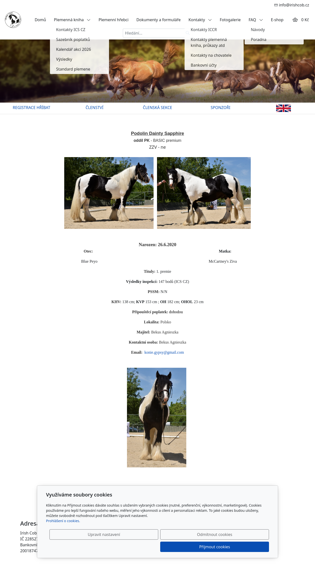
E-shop (277, 19)
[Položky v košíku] (295, 19)
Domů (40, 19)
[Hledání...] (153, 33)
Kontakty (200, 19)
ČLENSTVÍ (94, 107)
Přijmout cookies (245, 547)
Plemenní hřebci (113, 19)
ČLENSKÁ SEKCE (157, 107)
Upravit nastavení (147, 547)
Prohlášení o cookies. (63, 533)
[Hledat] (187, 33)
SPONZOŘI (220, 107)
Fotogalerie (230, 19)
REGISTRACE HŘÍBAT (31, 107)
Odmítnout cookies (196, 547)
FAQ (256, 19)
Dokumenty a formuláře (158, 19)
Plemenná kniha (72, 19)
